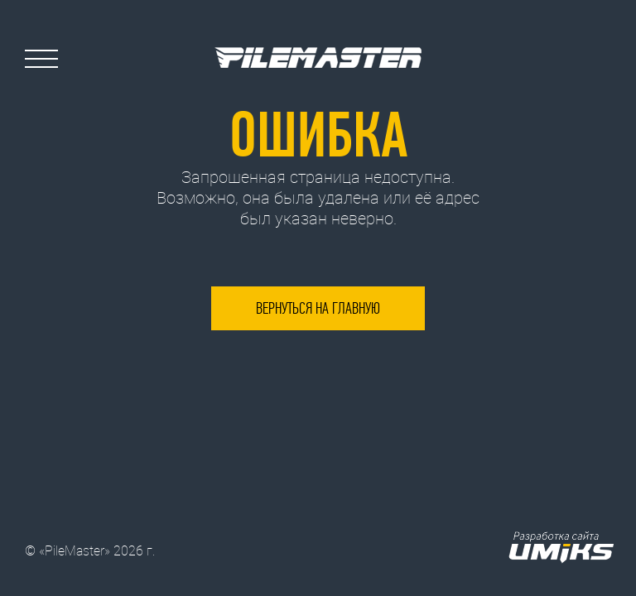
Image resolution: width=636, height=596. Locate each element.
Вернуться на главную (318, 308)
